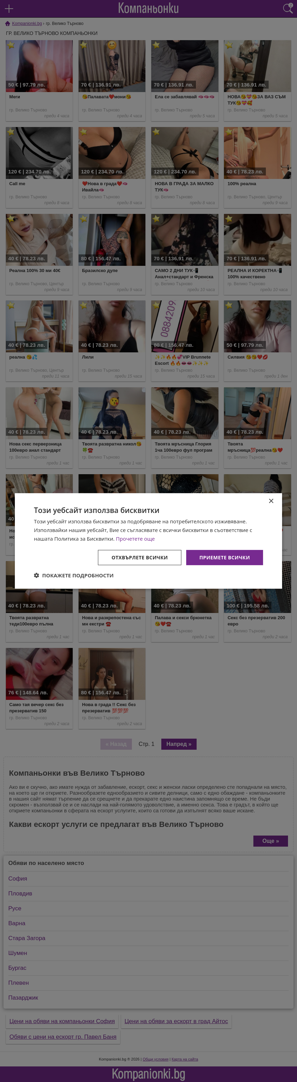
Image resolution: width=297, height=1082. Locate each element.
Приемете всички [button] (224, 557)
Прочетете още (135, 538)
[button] (74, 575)
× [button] (270, 501)
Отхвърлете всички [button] (139, 557)
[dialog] (148, 541)
